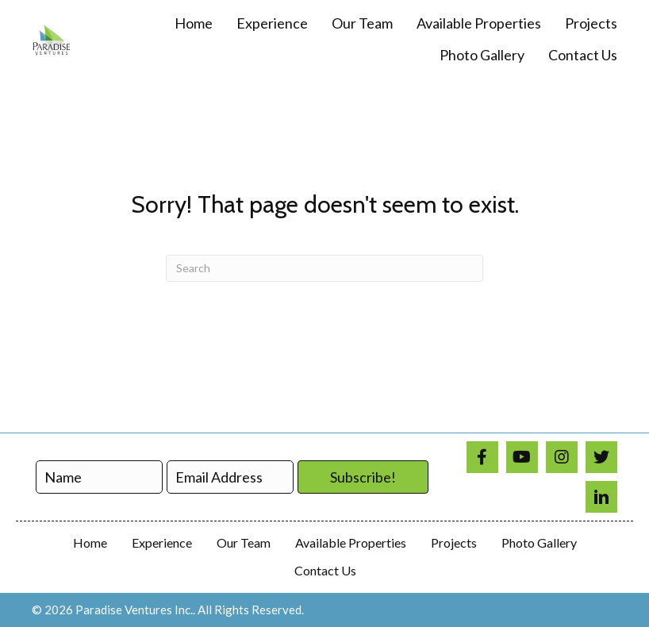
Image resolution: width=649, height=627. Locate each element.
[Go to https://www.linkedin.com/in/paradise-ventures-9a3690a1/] (601, 497)
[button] (363, 477)
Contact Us (325, 570)
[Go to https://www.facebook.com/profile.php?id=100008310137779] (482, 457)
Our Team (244, 542)
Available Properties (350, 542)
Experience (162, 542)
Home (90, 542)
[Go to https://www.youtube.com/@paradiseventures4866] (522, 457)
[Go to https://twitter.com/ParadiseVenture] (601, 457)
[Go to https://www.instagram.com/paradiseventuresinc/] (562, 457)
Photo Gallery (539, 542)
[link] (194, 24)
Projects (454, 542)
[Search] (324, 268)
